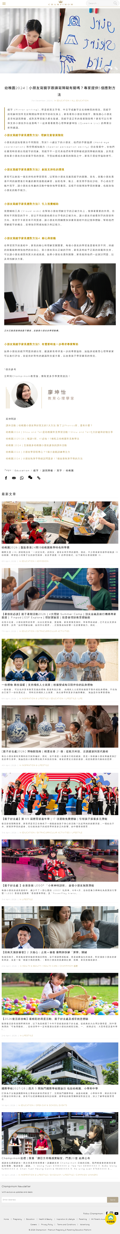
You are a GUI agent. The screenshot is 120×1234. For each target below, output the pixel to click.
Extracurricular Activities (53, 631)
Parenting (83, 1219)
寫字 (59, 470)
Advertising (85, 1224)
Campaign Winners (87, 1175)
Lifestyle (71, 698)
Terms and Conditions (66, 1224)
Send (112, 1200)
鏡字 (36, 470)
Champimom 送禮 (69, 966)
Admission (43, 561)
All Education (80, 100)
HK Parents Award (98, 1219)
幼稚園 (70, 470)
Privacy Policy (47, 1224)
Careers (33, 1224)
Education (63, 100)
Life (80, 698)
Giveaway (55, 1175)
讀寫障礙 (47, 470)
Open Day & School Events (51, 1105)
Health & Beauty (31, 966)
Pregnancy (17, 1219)
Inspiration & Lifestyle (35, 698)
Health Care (50, 966)
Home (6, 1219)
